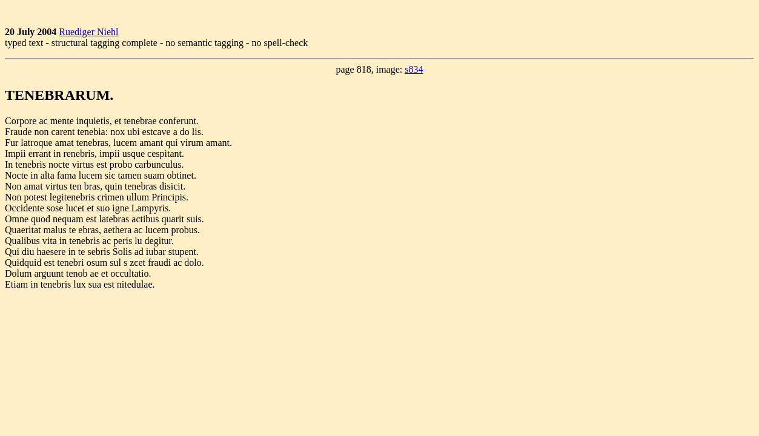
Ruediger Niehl (88, 32)
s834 (414, 69)
